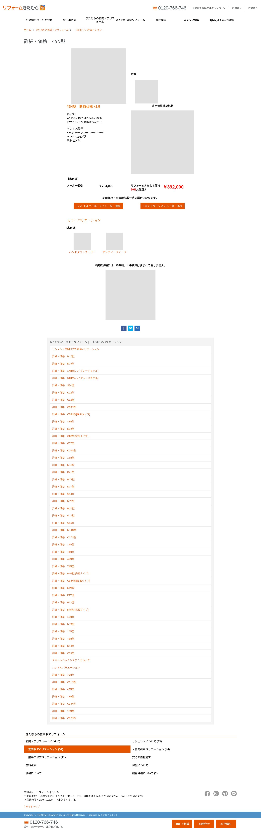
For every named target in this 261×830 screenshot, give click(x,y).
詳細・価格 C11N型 (64, 682)
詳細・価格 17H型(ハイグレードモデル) (75, 370)
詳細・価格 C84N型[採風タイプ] (71, 414)
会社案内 (161, 20)
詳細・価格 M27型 (63, 624)
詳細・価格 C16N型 (64, 407)
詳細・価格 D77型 (63, 486)
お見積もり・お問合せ (39, 20)
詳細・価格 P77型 (63, 595)
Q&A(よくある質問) (222, 20)
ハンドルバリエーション (66, 667)
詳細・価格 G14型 (63, 493)
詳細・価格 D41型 (63, 472)
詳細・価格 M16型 (63, 356)
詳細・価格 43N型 (63, 421)
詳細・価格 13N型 (63, 696)
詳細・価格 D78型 (63, 428)
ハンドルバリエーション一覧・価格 (99, 205)
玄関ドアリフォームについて (43, 741)
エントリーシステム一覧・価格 (163, 205)
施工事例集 (69, 20)
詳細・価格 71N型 (63, 566)
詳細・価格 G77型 (63, 443)
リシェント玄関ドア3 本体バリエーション (75, 349)
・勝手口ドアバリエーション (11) (46, 757)
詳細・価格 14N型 (63, 544)
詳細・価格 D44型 (63, 645)
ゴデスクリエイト (109, 815)
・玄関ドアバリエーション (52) (44, 749)
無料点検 (31, 765)
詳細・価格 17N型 (63, 711)
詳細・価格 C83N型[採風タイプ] (71, 580)
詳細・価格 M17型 (63, 464)
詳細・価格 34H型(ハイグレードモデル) (75, 378)
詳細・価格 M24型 (63, 587)
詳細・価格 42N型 (63, 689)
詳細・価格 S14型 (63, 385)
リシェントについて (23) (147, 741)
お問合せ (237, 8)
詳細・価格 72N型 (63, 674)
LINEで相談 (181, 824)
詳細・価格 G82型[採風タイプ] (70, 436)
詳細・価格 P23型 (63, 602)
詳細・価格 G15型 (63, 522)
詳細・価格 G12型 (63, 392)
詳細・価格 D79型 (63, 363)
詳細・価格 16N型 (63, 457)
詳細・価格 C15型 (63, 653)
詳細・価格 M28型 (63, 508)
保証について (140, 765)
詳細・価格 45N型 (63, 558)
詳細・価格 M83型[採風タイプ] (70, 573)
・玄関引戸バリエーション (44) (151, 749)
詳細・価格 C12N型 (64, 718)
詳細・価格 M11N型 (64, 530)
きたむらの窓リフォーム (130, 20)
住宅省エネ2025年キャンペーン (208, 8)
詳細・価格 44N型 (63, 551)
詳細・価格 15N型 (63, 631)
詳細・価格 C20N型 (64, 450)
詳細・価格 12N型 (63, 616)
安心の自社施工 (141, 757)
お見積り (253, 8)
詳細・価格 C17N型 (64, 537)
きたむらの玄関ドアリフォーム (100, 19)
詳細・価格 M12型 (63, 515)
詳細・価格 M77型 (63, 479)
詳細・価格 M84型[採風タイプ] (70, 609)
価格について (34, 773)
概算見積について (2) (145, 773)
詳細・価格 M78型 (63, 501)
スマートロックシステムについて (71, 660)
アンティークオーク (115, 243)
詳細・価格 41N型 (63, 638)
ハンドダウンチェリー (82, 243)
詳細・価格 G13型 (63, 399)
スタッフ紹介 (191, 20)
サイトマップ (33, 806)
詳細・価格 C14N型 (64, 703)
